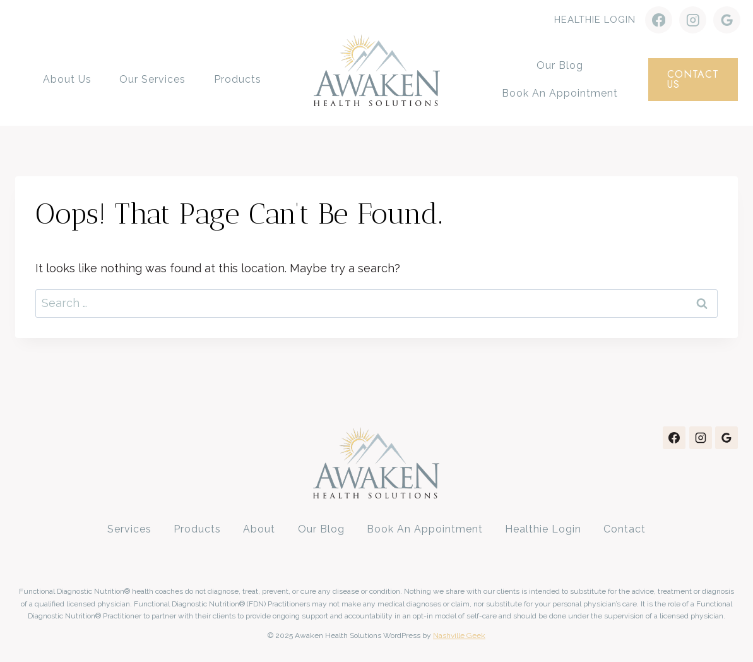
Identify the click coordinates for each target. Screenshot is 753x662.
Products (237, 79)
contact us (693, 79)
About (259, 529)
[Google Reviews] (726, 19)
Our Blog (560, 65)
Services (129, 529)
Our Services (152, 79)
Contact (624, 529)
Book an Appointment (560, 93)
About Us (67, 79)
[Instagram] (692, 19)
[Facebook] (658, 19)
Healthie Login (595, 19)
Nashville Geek (459, 635)
